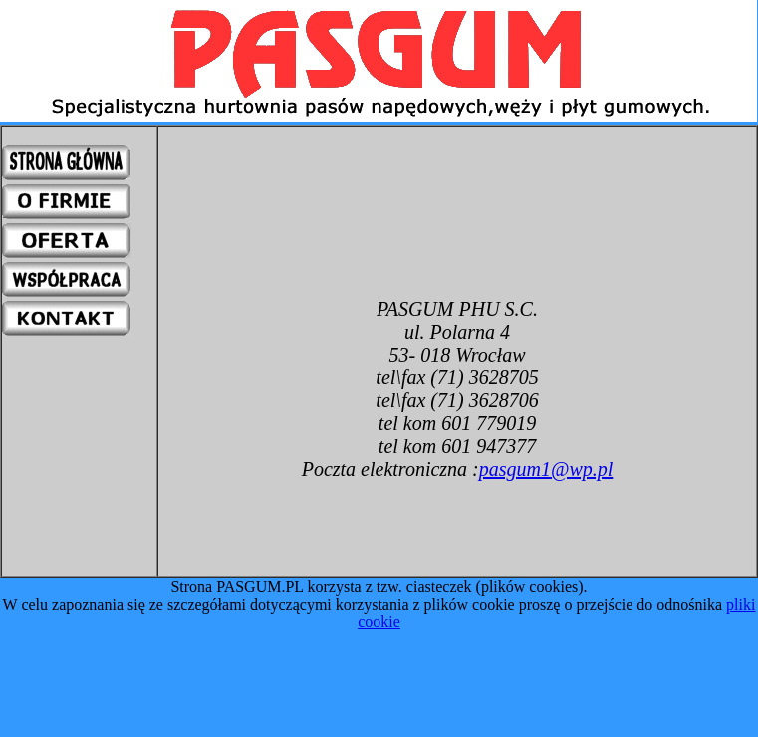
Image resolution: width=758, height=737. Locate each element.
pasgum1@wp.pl (546, 469)
